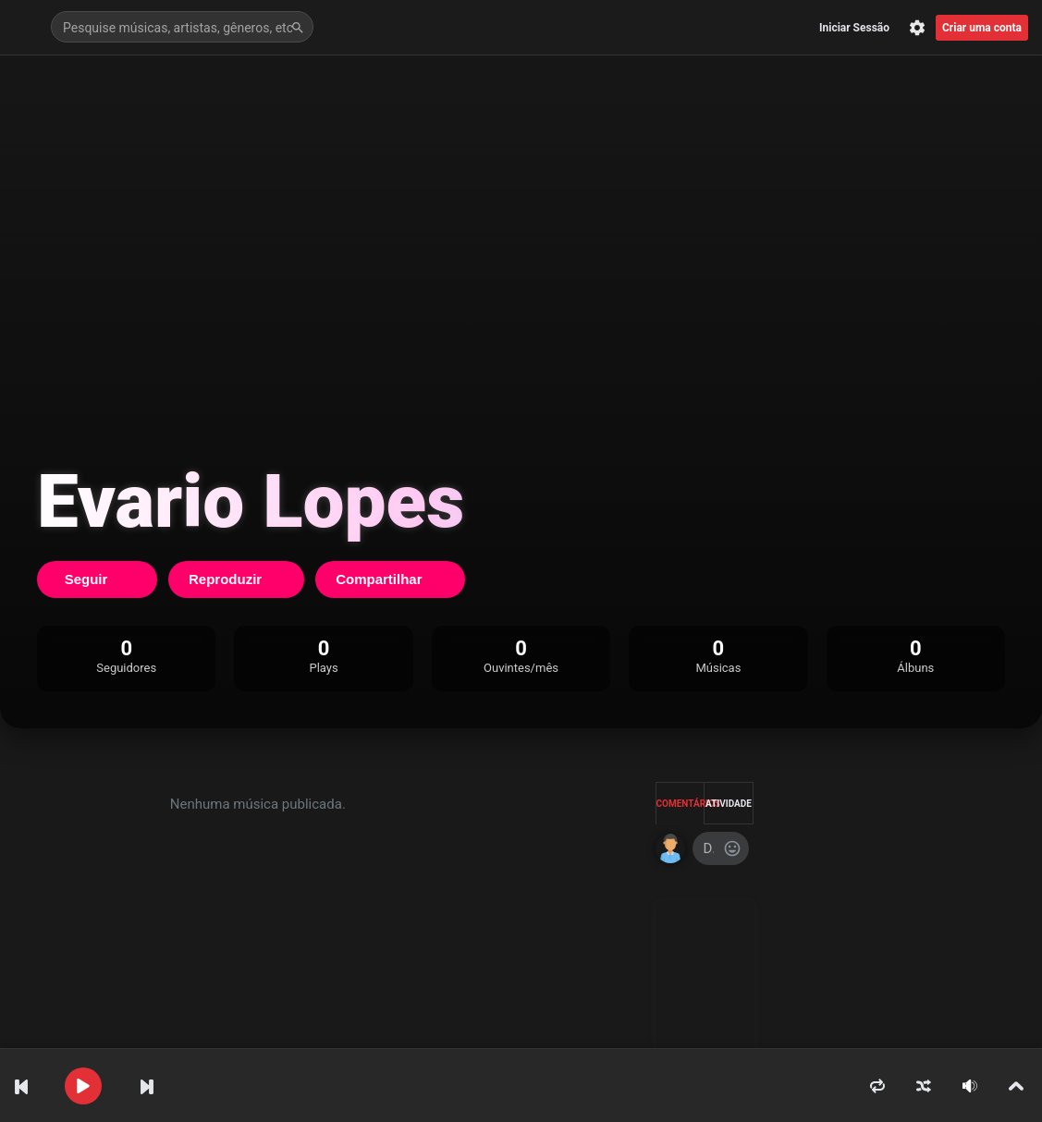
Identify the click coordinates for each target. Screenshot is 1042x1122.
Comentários (680, 804)
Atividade (728, 804)
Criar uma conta (982, 27)
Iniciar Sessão (854, 27)
